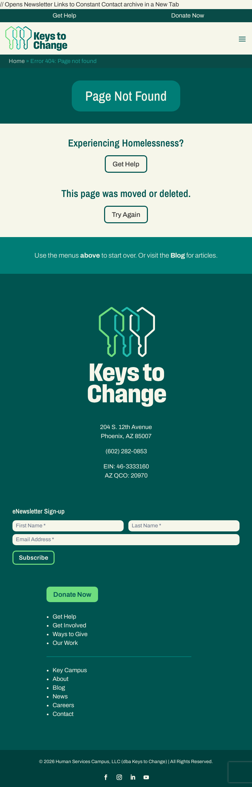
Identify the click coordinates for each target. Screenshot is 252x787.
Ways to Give (70, 634)
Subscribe (33, 557)
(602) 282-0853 (126, 451)
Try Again (126, 214)
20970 (139, 475)
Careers (63, 705)
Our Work (65, 643)
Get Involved (69, 625)
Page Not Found (126, 96)
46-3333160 (133, 466)
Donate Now (187, 15)
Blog (59, 687)
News (60, 696)
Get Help (64, 15)
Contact (63, 714)
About (60, 679)
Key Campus (70, 670)
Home (17, 61)
